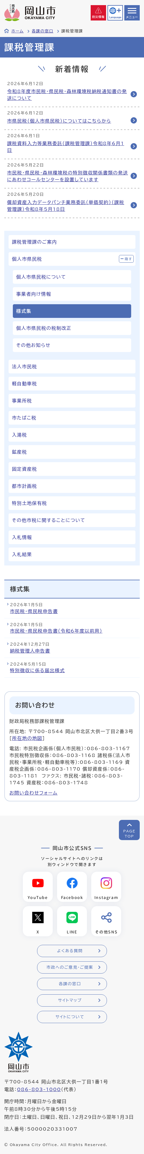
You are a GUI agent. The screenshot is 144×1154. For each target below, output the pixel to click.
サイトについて (69, 1017)
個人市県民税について (41, 277)
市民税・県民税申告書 (34, 611)
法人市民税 (24, 366)
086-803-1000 (39, 1089)
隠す (128, 258)
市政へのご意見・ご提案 (69, 967)
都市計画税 (24, 486)
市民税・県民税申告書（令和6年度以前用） (56, 631)
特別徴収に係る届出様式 (37, 670)
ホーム (17, 31)
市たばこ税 (24, 417)
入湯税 (19, 435)
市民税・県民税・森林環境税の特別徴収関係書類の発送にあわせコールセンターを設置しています (67, 176)
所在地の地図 (27, 738)
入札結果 (22, 554)
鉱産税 (19, 452)
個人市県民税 (27, 259)
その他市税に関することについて (48, 520)
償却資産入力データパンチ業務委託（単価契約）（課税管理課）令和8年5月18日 (65, 205)
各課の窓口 (42, 31)
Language (115, 17)
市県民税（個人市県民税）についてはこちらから (59, 121)
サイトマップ (70, 1000)
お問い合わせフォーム (33, 793)
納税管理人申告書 (30, 651)
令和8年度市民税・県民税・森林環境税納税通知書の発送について (67, 94)
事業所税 (22, 400)
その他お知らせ (33, 345)
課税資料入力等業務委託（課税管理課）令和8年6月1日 (65, 147)
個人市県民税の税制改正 (44, 328)
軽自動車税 (24, 383)
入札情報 (22, 537)
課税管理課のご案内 (34, 242)
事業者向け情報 (33, 294)
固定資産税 (24, 469)
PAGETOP (129, 833)
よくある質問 (70, 951)
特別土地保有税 (29, 503)
